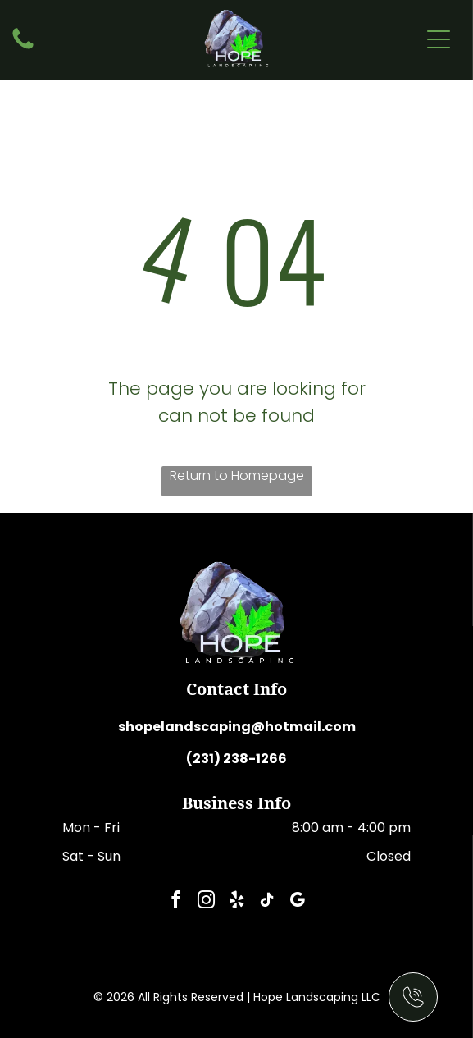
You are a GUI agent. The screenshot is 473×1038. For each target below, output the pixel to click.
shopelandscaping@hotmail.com (237, 726)
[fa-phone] (23, 48)
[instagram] (206, 902)
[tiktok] (267, 902)
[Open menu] (438, 39)
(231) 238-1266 (236, 758)
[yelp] (237, 902)
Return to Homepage (237, 475)
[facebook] (176, 902)
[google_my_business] (297, 902)
